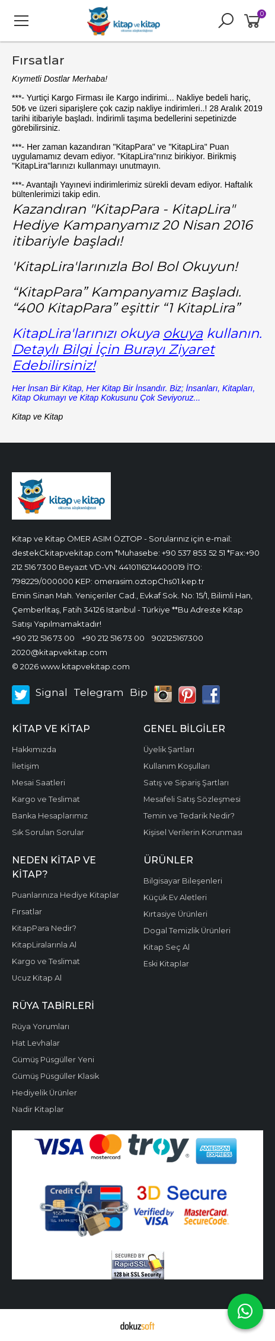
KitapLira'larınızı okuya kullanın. (137, 333)
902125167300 (177, 638)
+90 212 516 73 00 (43, 638)
